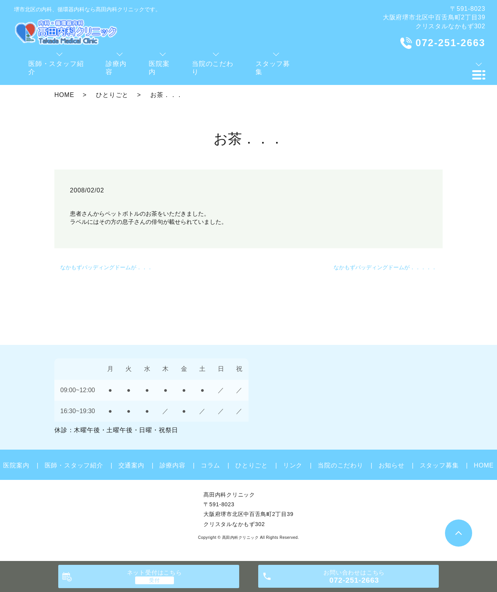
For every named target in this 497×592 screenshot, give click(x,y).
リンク (292, 465)
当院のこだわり (340, 465)
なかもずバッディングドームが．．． (106, 267)
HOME (64, 95)
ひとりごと (112, 95)
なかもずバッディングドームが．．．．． (385, 267)
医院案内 (16, 465)
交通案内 (131, 465)
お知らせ (392, 465)
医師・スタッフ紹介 (74, 465)
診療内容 (173, 465)
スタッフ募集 (439, 465)
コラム (210, 465)
